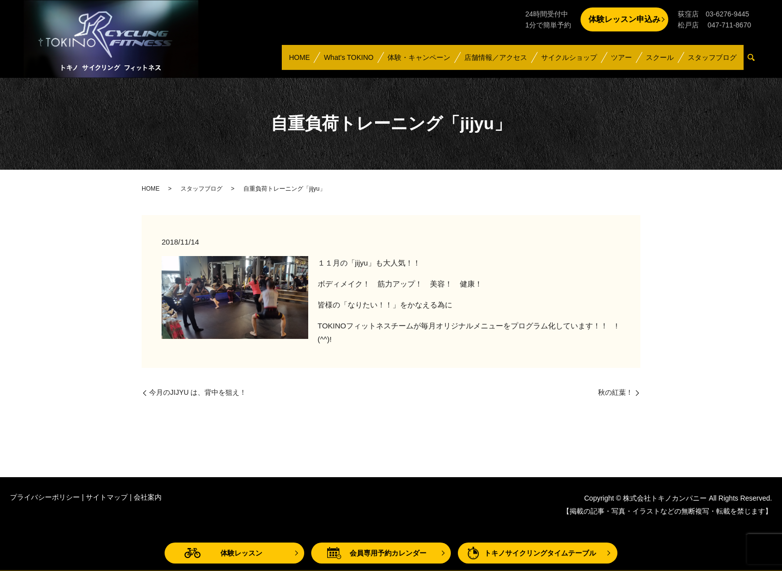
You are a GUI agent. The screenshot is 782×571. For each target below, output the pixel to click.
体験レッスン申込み (624, 19)
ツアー (620, 62)
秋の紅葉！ (615, 392)
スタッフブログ (712, 62)
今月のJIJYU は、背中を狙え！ (197, 392)
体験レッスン (241, 553)
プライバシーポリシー (45, 497)
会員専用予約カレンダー (388, 553)
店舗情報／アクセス (495, 62)
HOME (298, 62)
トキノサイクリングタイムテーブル (540, 553)
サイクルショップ (568, 62)
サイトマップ (107, 497)
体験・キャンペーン (418, 62)
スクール (660, 62)
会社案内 (148, 497)
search (755, 62)
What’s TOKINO (348, 62)
